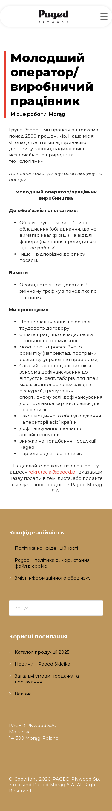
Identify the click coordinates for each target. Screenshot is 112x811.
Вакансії (24, 694)
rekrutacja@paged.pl (52, 472)
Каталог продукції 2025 (42, 652)
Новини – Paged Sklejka (42, 664)
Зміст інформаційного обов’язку (52, 578)
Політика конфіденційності (46, 548)
